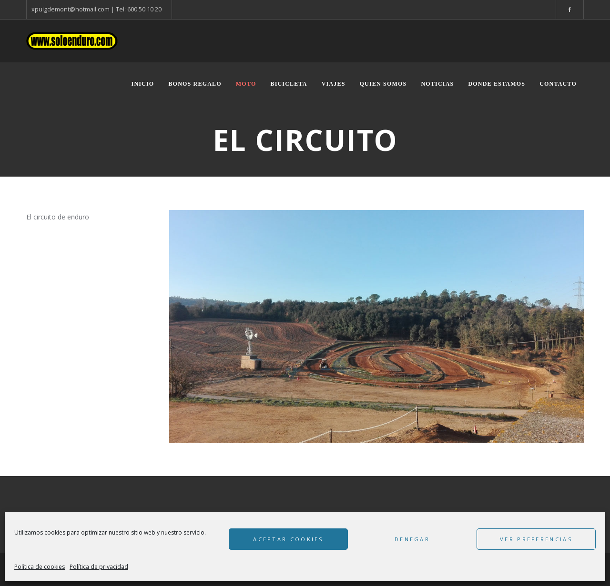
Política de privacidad (99, 567)
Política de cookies (39, 567)
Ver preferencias (536, 539)
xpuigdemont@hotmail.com (70, 9)
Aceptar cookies (288, 539)
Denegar (412, 539)
